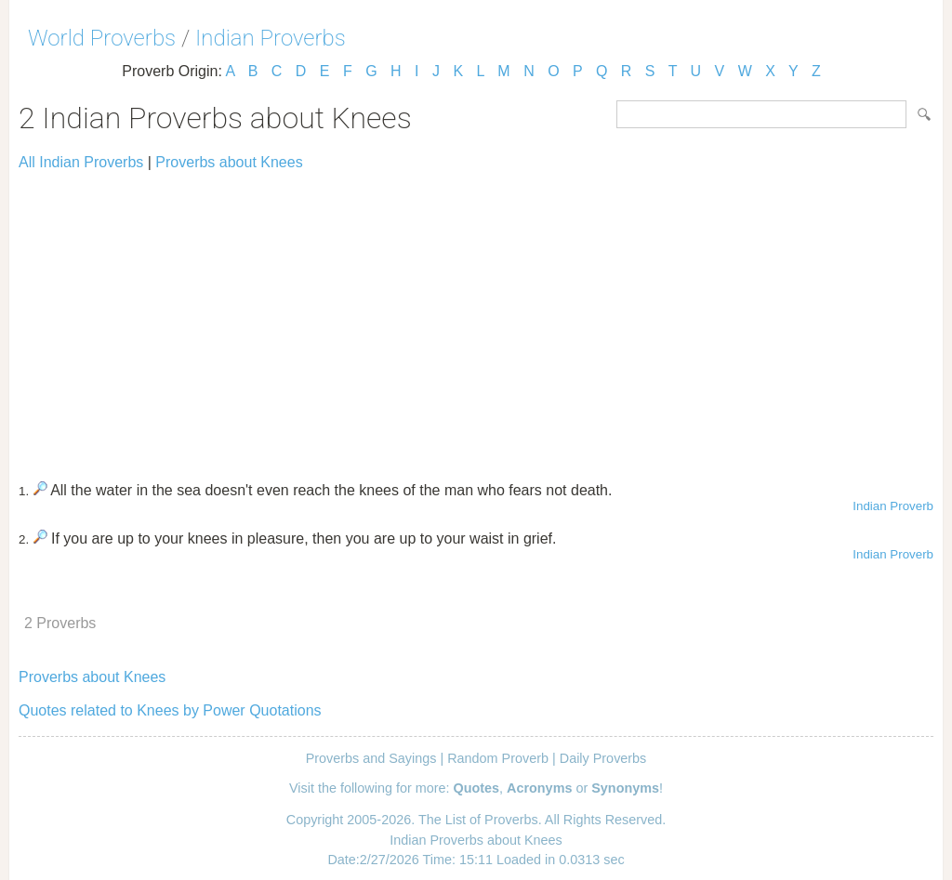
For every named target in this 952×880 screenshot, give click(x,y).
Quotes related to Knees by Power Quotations (170, 710)
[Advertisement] (476, 318)
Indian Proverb (893, 506)
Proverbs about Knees (228, 162)
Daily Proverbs (603, 758)
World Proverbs (102, 38)
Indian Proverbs (270, 38)
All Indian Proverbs (81, 162)
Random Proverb (498, 758)
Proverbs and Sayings (371, 758)
